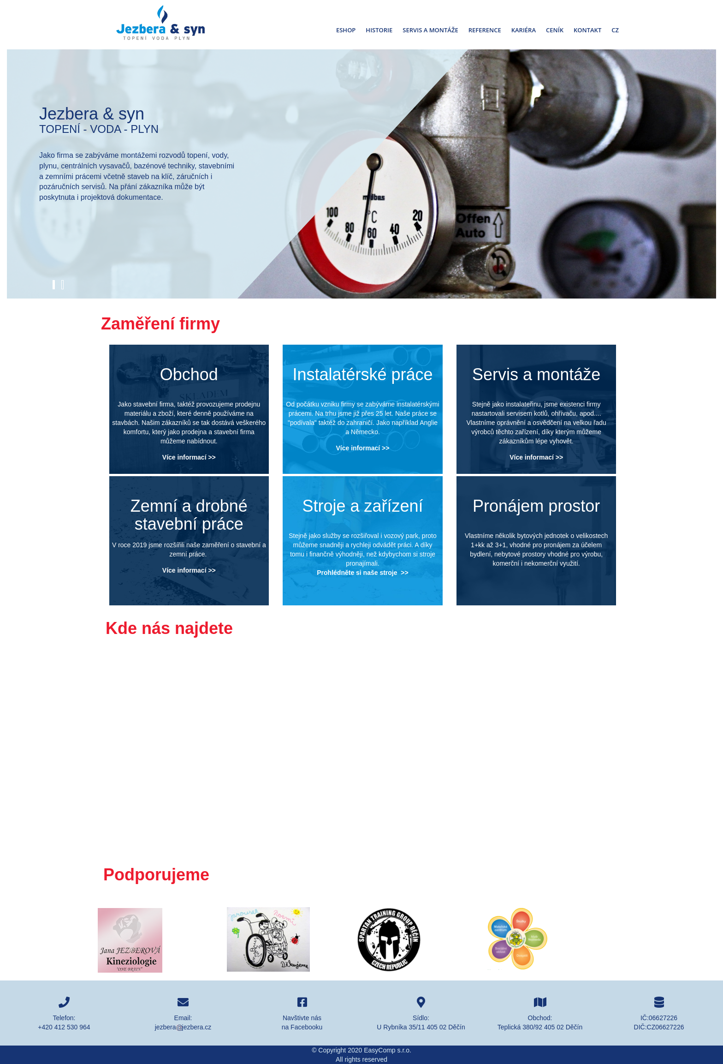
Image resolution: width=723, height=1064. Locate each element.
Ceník (554, 30)
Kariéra (523, 30)
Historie (379, 30)
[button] (53, 285)
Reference (484, 30)
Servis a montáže (430, 30)
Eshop (346, 30)
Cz (615, 30)
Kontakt (587, 30)
